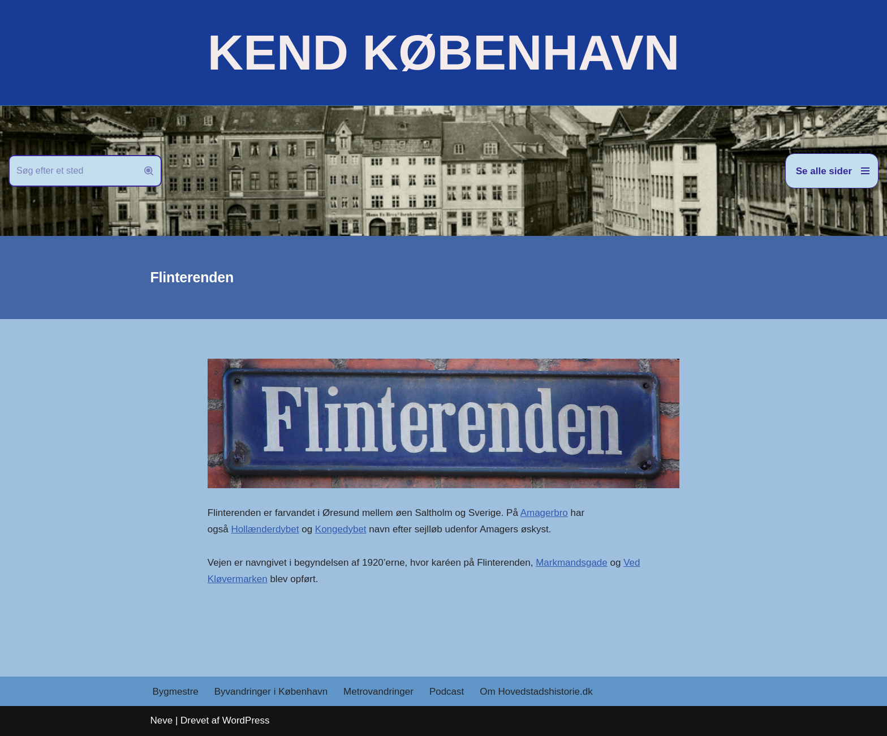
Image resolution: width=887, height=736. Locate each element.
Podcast (446, 691)
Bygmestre (176, 691)
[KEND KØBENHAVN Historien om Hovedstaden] (443, 52)
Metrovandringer (378, 691)
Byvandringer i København (271, 691)
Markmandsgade (572, 562)
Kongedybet (341, 529)
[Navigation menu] (832, 170)
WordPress (246, 720)
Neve (161, 720)
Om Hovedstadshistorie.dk (536, 691)
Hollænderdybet (265, 529)
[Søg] (72, 171)
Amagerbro (544, 512)
